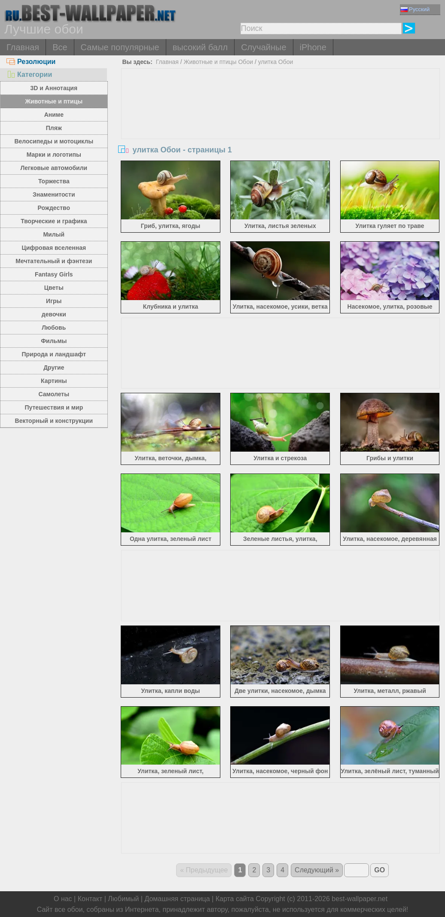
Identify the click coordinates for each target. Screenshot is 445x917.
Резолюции (30, 61)
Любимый (123, 898)
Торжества (54, 181)
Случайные (263, 47)
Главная (22, 47)
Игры (53, 301)
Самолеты (54, 394)
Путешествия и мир (53, 407)
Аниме (54, 114)
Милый (53, 234)
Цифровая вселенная (53, 247)
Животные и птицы (53, 101)
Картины (54, 380)
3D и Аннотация (54, 88)
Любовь (54, 327)
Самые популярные (120, 47)
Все (59, 47)
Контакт (90, 898)
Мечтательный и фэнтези (53, 261)
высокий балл (200, 47)
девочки (54, 314)
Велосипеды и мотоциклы (53, 141)
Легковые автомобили (53, 167)
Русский (415, 9)
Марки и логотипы (54, 154)
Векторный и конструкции (54, 420)
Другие (53, 367)
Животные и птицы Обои (218, 61)
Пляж (54, 127)
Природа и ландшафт (54, 354)
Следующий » (317, 870)
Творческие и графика (54, 221)
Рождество (54, 207)
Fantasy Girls (54, 274)
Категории (29, 74)
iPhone (313, 47)
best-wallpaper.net (359, 898)
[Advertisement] (280, 133)
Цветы (54, 287)
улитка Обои (275, 61)
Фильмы (54, 340)
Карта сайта (235, 898)
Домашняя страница (177, 898)
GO (379, 870)
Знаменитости (54, 194)
